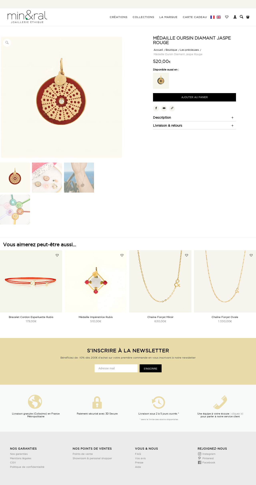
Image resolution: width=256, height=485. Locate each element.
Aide (138, 466)
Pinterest (208, 458)
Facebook (208, 462)
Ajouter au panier (194, 97)
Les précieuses (189, 49)
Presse (139, 462)
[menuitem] (118, 17)
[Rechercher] (241, 17)
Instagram (208, 453)
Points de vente (83, 453)
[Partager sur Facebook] (156, 108)
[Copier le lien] (172, 108)
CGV (13, 462)
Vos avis (140, 458)
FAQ (138, 453)
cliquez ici (237, 413)
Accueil (158, 49)
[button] (57, 255)
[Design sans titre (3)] (27, 17)
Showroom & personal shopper (92, 458)
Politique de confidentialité (27, 466)
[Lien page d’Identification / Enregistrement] (235, 17)
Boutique (171, 49)
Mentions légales (20, 458)
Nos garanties (19, 453)
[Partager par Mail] (164, 108)
